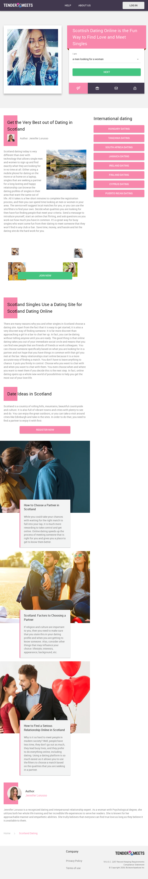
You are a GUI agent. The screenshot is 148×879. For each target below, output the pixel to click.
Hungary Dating (119, 128)
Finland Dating (119, 174)
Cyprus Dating (119, 184)
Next (107, 72)
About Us (84, 5)
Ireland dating (119, 165)
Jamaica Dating (119, 156)
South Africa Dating (119, 147)
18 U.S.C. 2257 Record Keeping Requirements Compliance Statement (123, 863)
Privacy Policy (74, 860)
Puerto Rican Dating (119, 193)
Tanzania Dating (119, 138)
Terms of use (73, 868)
